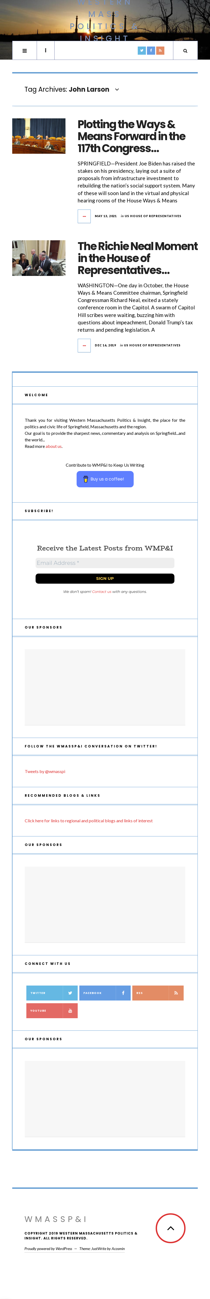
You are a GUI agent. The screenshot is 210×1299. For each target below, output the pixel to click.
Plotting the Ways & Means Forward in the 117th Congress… (131, 136)
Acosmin (118, 1248)
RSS (160, 993)
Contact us (101, 591)
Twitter (54, 993)
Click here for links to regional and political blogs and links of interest (89, 820)
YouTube (54, 1010)
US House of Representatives (153, 216)
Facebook (107, 993)
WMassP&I (56, 1219)
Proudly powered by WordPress (48, 1248)
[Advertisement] (105, 687)
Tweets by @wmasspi (45, 771)
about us (54, 446)
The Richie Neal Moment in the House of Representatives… (138, 258)
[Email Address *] (105, 563)
